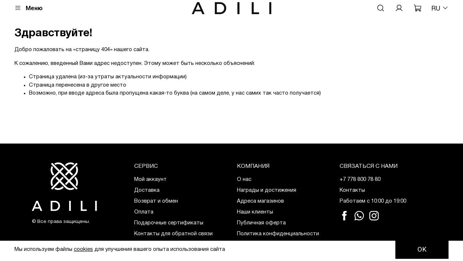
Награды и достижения (266, 190)
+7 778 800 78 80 (360, 179)
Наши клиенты (255, 212)
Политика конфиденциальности (278, 233)
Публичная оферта (261, 222)
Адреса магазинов (260, 201)
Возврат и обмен (156, 201)
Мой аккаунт (150, 179)
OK (421, 249)
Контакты (352, 190)
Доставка (147, 190)
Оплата (143, 212)
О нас (244, 179)
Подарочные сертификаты (168, 222)
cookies (83, 249)
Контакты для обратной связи (173, 233)
